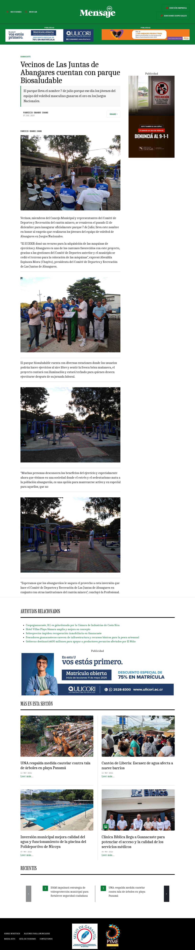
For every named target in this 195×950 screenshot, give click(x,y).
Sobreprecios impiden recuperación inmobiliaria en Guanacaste (64, 633)
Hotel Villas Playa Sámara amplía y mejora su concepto (58, 629)
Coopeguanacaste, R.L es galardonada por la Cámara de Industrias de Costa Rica (73, 625)
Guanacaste (25, 57)
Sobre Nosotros (12, 933)
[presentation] (28, 894)
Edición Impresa (176, 8)
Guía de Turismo (27, 939)
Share (113, 114)
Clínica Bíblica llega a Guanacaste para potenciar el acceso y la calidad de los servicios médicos (133, 842)
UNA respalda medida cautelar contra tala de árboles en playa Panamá (55, 765)
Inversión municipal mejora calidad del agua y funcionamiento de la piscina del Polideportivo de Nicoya (53, 842)
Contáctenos (46, 939)
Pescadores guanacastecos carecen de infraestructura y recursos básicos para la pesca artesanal (82, 637)
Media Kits (9, 939)
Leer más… (26, 776)
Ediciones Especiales (173, 15)
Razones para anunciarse (37, 933)
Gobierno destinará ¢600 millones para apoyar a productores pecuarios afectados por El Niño (81, 641)
